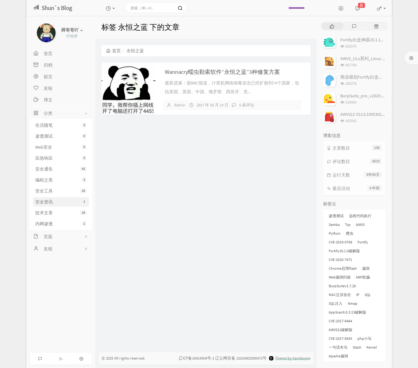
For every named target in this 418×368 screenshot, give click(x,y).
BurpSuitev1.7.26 (342, 286)
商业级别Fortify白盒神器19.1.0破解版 (375, 77)
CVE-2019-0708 (340, 242)
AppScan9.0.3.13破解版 (347, 312)
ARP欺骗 (363, 277)
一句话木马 (338, 347)
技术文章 (60, 213)
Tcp (348, 224)
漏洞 (366, 268)
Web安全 (60, 147)
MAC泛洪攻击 (340, 294)
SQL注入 (335, 303)
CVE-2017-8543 (340, 338)
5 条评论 (246, 105)
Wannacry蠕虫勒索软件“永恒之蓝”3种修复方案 (222, 71)
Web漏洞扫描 (340, 277)
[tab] (332, 26)
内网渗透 (60, 224)
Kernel (371, 347)
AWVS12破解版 (340, 329)
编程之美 (60, 180)
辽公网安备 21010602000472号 (241, 358)
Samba (334, 224)
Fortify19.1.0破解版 (344, 250)
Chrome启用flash (343, 268)
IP (357, 294)
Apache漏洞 (338, 356)
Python (335, 233)
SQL (368, 294)
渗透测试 (60, 136)
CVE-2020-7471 (340, 259)
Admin (179, 105)
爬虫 (349, 233)
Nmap (352, 303)
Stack (357, 347)
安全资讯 (60, 202)
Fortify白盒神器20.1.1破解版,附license (376, 40)
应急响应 (60, 158)
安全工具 (60, 191)
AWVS (360, 224)
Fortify (362, 242)
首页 (113, 51)
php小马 (364, 338)
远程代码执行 (360, 215)
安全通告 (60, 169)
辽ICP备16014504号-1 (196, 358)
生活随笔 (60, 125)
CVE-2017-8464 (340, 321)
